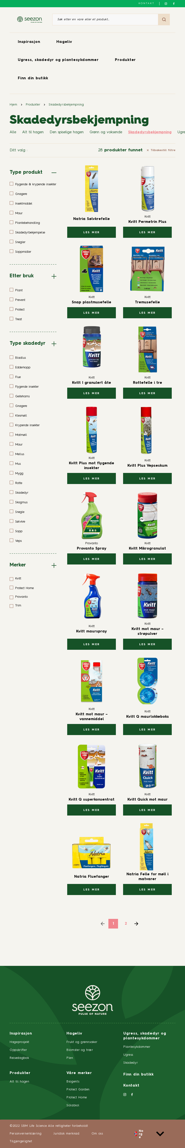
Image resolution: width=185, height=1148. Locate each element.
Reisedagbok (19, 1058)
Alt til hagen (33, 132)
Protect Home (76, 1097)
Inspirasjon (29, 42)
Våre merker (79, 1073)
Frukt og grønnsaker (81, 1042)
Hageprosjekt (19, 1042)
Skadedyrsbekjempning (66, 104)
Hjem (13, 104)
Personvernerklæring (25, 1133)
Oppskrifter (18, 1050)
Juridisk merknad (66, 1133)
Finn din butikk (33, 78)
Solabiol (72, 1105)
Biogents (72, 1081)
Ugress (128, 1054)
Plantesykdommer (137, 1046)
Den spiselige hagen (67, 132)
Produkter (125, 60)
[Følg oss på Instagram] (165, 3)
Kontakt (146, 3)
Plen (69, 1058)
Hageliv (64, 42)
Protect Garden (78, 1089)
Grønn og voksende (106, 132)
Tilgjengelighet (21, 1141)
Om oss (97, 1133)
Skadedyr (130, 1062)
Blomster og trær (79, 1050)
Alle (13, 132)
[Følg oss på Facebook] (173, 3)
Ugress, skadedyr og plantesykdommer (58, 60)
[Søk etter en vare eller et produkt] (105, 19)
